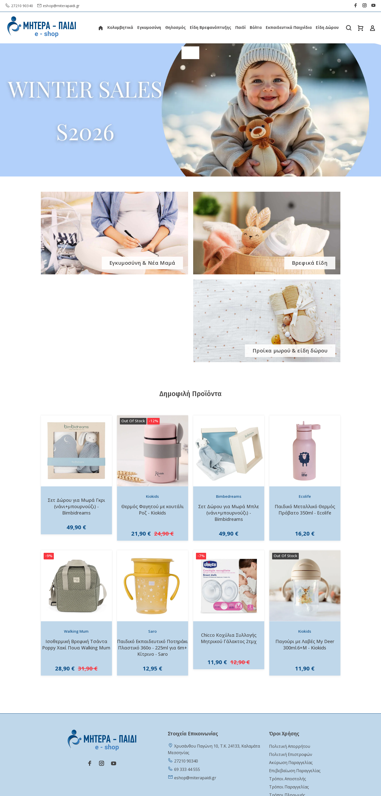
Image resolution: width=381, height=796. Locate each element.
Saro (152, 631)
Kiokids (152, 496)
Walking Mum (76, 631)
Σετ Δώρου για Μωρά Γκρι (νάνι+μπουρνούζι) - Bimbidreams (76, 506)
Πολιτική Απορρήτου (289, 746)
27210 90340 (21, 5)
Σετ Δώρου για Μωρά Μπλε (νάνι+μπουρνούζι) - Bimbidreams (228, 512)
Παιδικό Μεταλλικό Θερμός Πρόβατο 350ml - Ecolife (305, 509)
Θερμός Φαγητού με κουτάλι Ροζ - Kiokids (152, 509)
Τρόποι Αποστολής (287, 779)
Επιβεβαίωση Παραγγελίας (295, 770)
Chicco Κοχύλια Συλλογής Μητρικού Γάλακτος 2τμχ (229, 638)
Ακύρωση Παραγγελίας (291, 762)
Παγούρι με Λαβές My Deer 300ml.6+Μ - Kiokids (304, 644)
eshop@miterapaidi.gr (60, 5)
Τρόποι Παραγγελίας (289, 787)
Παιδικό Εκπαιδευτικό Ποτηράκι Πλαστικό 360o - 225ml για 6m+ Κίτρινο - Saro (152, 647)
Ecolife (305, 496)
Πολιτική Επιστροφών (290, 754)
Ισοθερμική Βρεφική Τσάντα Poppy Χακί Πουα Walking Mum (76, 644)
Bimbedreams (228, 496)
